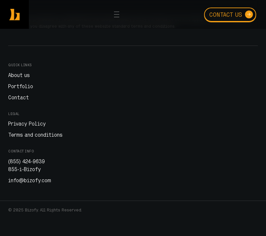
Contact (18, 97)
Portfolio (20, 86)
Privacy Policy (27, 124)
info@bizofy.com (29, 180)
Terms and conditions (35, 135)
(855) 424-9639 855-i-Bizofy (26, 165)
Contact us (231, 14)
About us (19, 75)
